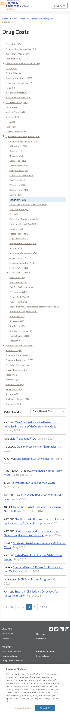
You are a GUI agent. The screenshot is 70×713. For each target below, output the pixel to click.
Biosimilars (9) (16, 156)
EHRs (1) (13, 214)
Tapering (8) (15, 340)
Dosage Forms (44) (18, 190)
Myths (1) (10, 121)
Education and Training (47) (19, 83)
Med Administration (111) (22, 263)
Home (5, 18)
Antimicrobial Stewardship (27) (21, 49)
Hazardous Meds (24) (19, 233)
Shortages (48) (16, 321)
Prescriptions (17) (18, 292)
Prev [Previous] (9, 606)
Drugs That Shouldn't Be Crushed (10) (28, 204)
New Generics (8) (18, 282)
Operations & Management (42, 18)
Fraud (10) (10, 87)
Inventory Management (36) (23, 253)
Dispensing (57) (17, 185)
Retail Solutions (43, 656)
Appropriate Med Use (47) (18, 53)
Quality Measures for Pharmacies (36, 446)
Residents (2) (12, 379)
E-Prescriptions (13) (19, 209)
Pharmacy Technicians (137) (19, 360)
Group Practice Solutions (13, 660)
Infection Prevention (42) (18, 97)
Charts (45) (11, 68)
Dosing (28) (15, 194)
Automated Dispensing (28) (23, 141)
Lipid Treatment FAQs (23, 438)
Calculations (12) (17, 160)
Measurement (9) (17, 258)
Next (43, 606)
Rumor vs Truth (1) (15, 384)
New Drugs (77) (17, 277)
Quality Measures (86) (16, 370)
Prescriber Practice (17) (17, 365)
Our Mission (7, 633)
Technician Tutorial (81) (17, 399)
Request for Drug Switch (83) (23, 311)
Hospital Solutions (10, 656)
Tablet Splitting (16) (19, 335)
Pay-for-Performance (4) (21, 287)
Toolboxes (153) (13, 404)
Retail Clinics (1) (17, 316)
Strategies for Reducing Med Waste (34, 482)
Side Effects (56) (14, 389)
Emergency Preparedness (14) (24, 219)
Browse (13, 18)
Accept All (45, 708)
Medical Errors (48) (18, 267)
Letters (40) (11, 107)
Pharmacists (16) (14, 350)
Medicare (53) (12, 117)
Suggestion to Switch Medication (34, 458)
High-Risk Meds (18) (19, 238)
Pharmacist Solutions (11, 651)
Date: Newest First (48, 411)
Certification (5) (13, 58)
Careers (5, 638)
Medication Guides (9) (20, 272)
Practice (24, 18)
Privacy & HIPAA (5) (19, 297)
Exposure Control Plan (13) (22, 224)
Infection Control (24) (16, 92)
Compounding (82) (18, 170)
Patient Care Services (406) (19, 345)
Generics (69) (16, 228)
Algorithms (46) (13, 44)
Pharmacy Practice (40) (17, 355)
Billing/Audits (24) (18, 146)
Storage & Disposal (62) (21, 331)
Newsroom (41, 638)
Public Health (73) (18, 301)
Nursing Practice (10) (16, 131)
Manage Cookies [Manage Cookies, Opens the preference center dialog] (23, 708)
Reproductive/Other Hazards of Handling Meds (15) (34, 306)
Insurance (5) (15, 248)
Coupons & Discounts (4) (21, 175)
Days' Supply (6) (17, 180)
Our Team (41, 634)
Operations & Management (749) (23, 136)
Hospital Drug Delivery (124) (23, 243)
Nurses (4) (11, 126)
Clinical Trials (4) (13, 73)
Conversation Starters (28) (19, 78)
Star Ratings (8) (17, 326)
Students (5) (12, 394)
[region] (35, 688)
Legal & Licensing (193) (17, 102)
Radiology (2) (12, 374)
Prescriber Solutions (45, 651)
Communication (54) (19, 165)
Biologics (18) (16, 151)
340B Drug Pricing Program (34, 579)
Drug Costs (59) (17, 199)
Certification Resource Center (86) (23, 63)
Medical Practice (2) (15, 112)
